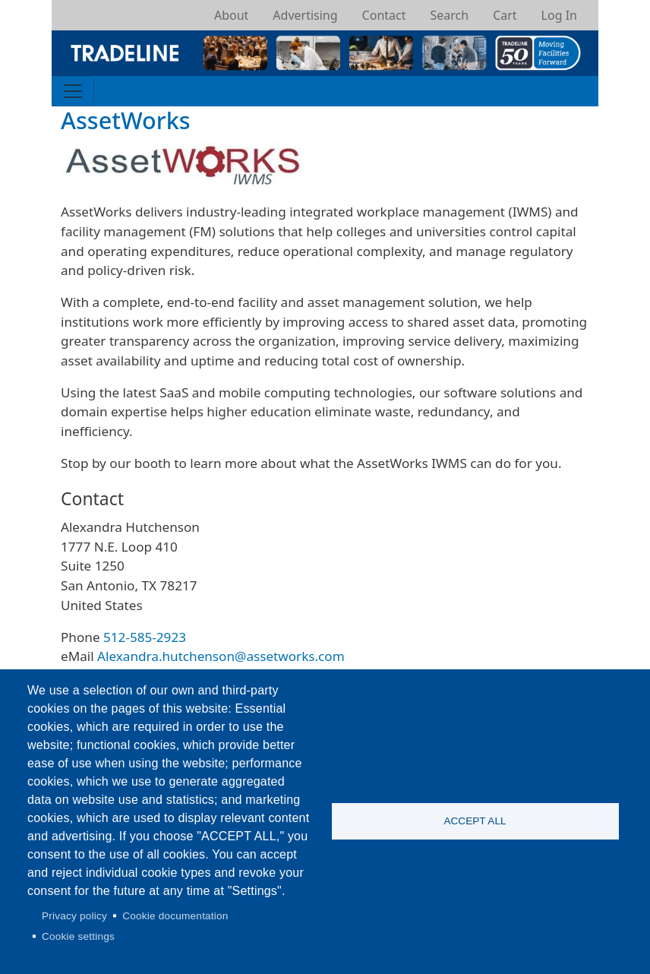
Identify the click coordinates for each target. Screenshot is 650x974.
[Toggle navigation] (73, 91)
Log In (559, 15)
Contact (384, 15)
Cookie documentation (175, 916)
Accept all (474, 821)
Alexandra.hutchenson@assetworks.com (221, 656)
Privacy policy (74, 916)
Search (449, 15)
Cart (504, 15)
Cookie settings (78, 936)
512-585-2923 (144, 637)
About (231, 15)
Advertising (305, 15)
